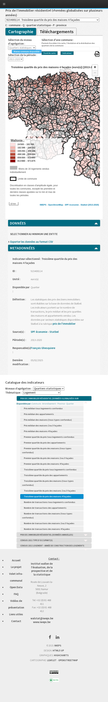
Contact (16, 621)
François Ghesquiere (43, 348)
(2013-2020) (93, 205)
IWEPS (43, 205)
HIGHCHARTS (61, 655)
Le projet (16, 567)
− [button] (95, 73)
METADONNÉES (54, 248)
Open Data (16, 587)
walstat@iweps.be (42, 618)
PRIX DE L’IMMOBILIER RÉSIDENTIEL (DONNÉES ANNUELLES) (54, 535)
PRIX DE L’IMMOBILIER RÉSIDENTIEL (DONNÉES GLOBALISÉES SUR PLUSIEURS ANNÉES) (54, 399)
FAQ (16, 594)
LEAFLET (51, 660)
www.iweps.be (41, 622)
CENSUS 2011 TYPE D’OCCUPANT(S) (54, 540)
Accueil (16, 560)
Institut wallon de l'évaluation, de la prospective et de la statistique (42, 569)
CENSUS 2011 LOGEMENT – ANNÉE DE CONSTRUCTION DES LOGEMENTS (54, 546)
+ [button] (95, 67)
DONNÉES (54, 223)
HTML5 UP (58, 650)
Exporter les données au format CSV (30, 241)
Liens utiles (16, 614)
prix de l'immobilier (63, 323)
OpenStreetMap (55, 205)
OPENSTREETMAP (68, 660)
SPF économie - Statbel (76, 205)
